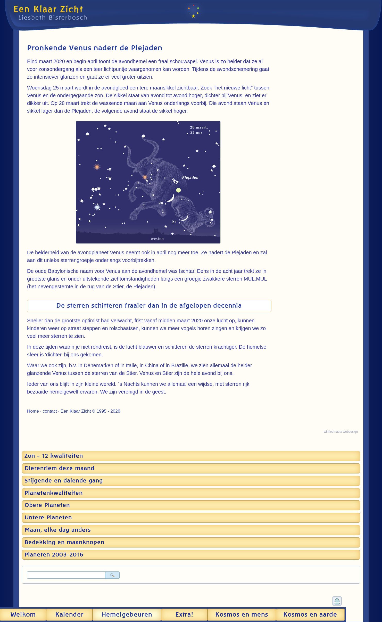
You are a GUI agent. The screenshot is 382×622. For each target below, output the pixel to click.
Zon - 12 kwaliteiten (53, 456)
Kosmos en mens (241, 615)
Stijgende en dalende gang (63, 481)
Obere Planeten (47, 505)
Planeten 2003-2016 (54, 555)
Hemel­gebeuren (126, 615)
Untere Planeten (48, 517)
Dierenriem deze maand (59, 468)
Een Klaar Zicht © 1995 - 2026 (90, 411)
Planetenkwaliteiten (53, 493)
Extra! (184, 615)
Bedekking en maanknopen (64, 542)
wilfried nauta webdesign (341, 431)
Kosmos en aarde (310, 615)
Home (33, 411)
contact (50, 411)
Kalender (69, 615)
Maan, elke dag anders (57, 530)
